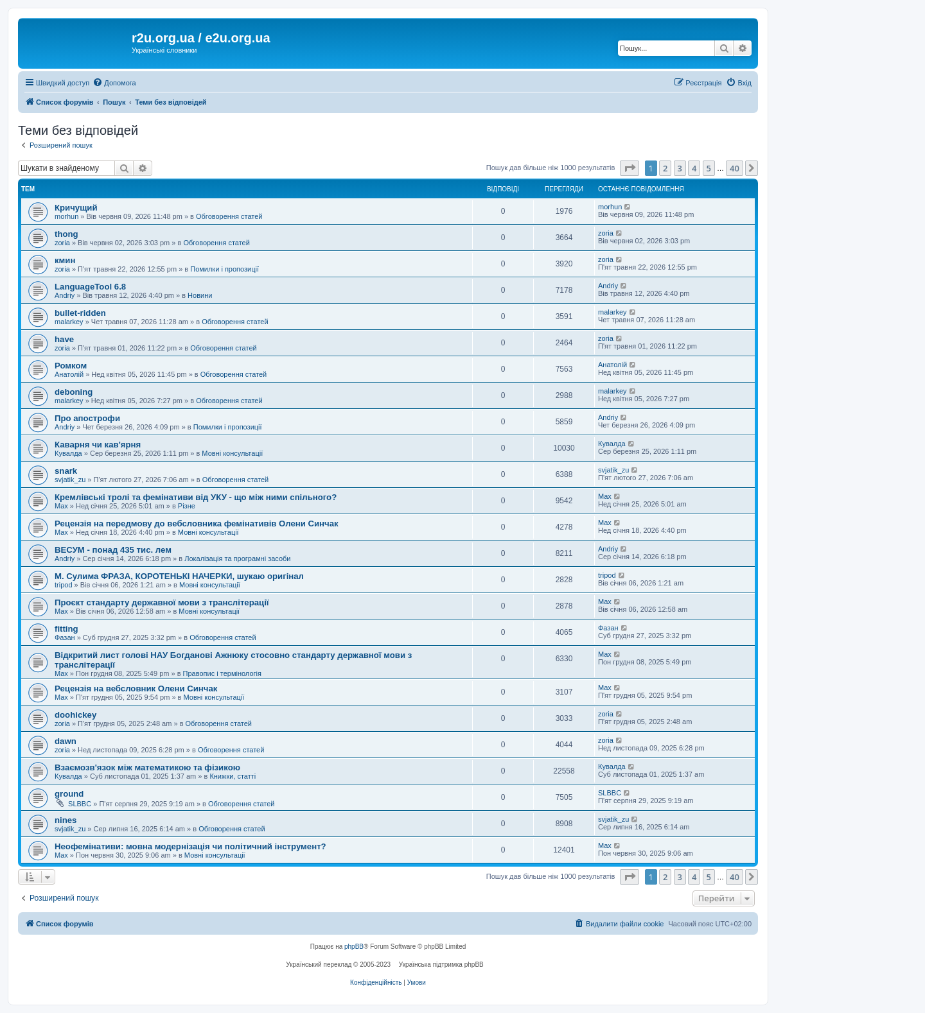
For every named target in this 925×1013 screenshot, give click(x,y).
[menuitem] (114, 83)
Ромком (71, 365)
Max (61, 506)
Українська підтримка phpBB (441, 964)
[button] (629, 168)
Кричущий (76, 207)
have (64, 339)
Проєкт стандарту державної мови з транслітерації (162, 602)
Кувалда (68, 453)
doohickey (75, 715)
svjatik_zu (70, 479)
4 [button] (694, 168)
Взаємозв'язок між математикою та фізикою (147, 767)
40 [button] (734, 168)
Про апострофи (87, 418)
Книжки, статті (232, 776)
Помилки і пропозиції (224, 269)
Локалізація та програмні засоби (237, 558)
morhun (66, 216)
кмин (65, 260)
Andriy (65, 295)
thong (66, 234)
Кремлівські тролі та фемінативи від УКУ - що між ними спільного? (196, 497)
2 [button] (665, 168)
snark (66, 471)
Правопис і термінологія (222, 673)
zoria (62, 243)
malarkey (69, 321)
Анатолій (69, 374)
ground (69, 794)
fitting (66, 629)
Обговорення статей (229, 216)
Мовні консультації (232, 453)
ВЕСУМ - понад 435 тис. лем (113, 550)
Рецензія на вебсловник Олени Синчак (136, 688)
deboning (73, 392)
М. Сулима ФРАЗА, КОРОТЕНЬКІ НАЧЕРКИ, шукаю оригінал (179, 576)
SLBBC (79, 804)
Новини (200, 295)
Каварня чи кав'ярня (98, 444)
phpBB (354, 946)
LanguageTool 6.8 (90, 286)
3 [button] (680, 168)
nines (65, 820)
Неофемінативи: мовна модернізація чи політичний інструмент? (190, 846)
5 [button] (709, 168)
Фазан (65, 637)
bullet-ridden (80, 313)
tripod (64, 585)
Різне (186, 506)
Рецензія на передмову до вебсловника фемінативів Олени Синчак (197, 523)
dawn (65, 741)
